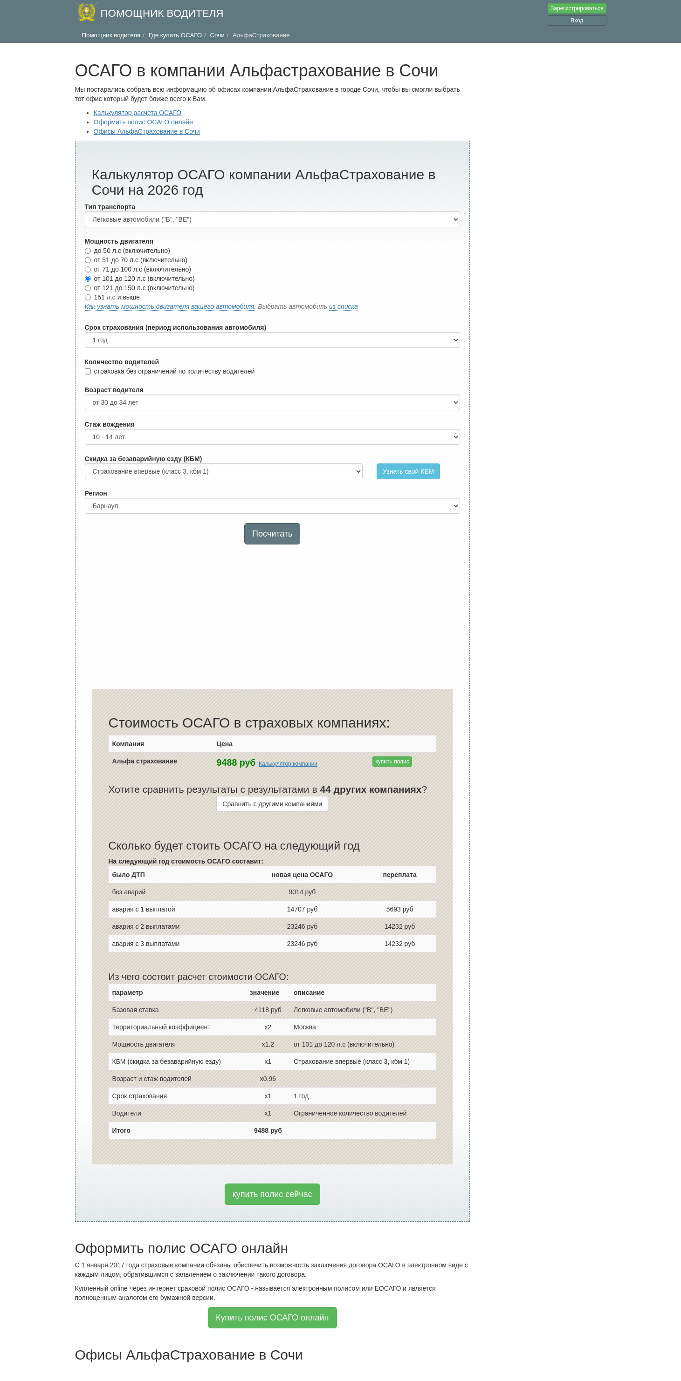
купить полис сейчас (272, 1194)
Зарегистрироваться (576, 8)
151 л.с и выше (112, 297)
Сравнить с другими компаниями (272, 804)
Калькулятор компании (288, 764)
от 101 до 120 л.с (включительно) (140, 278)
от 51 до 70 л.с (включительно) (136, 260)
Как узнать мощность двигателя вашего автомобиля (170, 306)
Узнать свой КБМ (408, 471)
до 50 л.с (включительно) (127, 250)
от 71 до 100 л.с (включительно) (138, 269)
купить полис (392, 761)
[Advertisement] (273, 619)
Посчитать (272, 533)
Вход (577, 20)
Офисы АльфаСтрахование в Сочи (147, 131)
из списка (343, 306)
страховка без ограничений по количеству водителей (170, 371)
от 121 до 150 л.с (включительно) (140, 288)
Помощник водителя (162, 13)
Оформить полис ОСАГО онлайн (143, 122)
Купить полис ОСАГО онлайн (272, 1317)
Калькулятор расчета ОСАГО (138, 112)
